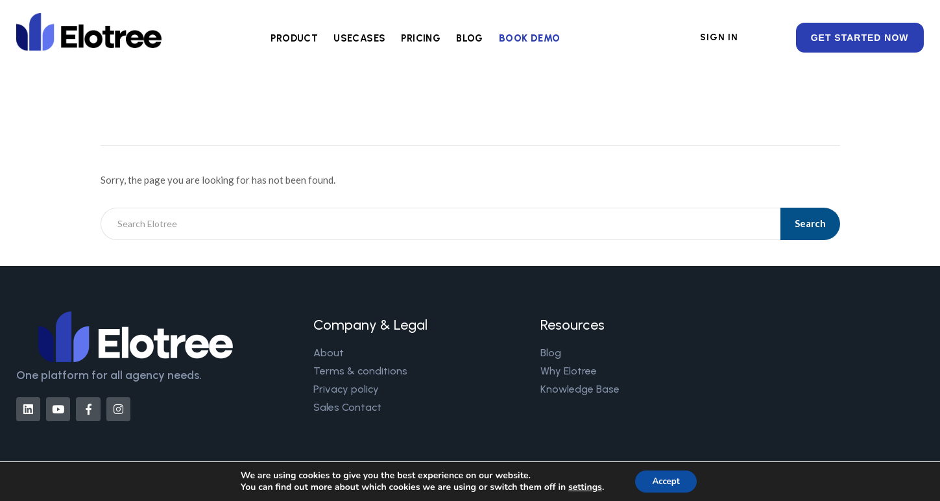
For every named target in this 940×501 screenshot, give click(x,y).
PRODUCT (294, 38)
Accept (666, 480)
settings (582, 487)
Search (811, 223)
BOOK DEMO (529, 38)
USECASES (359, 38)
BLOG (469, 38)
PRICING (420, 38)
